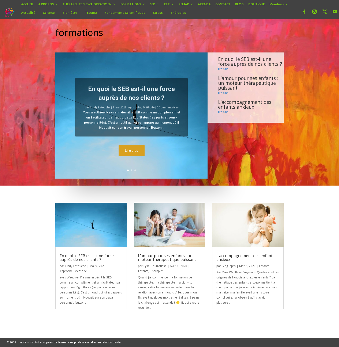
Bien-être (70, 12)
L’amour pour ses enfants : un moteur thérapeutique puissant (248, 83)
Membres (276, 4)
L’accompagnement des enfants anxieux (244, 104)
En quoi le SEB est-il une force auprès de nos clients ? (250, 61)
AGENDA (204, 4)
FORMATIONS (130, 4)
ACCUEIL (27, 4)
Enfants (143, 271)
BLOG (239, 4)
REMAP (184, 4)
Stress (158, 12)
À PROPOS (46, 4)
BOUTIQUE (256, 4)
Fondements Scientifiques (125, 12)
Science (49, 12)
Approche (134, 116)
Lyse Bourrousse (155, 266)
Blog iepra (229, 266)
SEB (152, 4)
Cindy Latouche (100, 116)
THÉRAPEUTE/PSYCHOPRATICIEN (87, 4)
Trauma (91, 12)
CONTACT (222, 4)
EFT (167, 4)
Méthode (149, 116)
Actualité (28, 12)
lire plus (223, 69)
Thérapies (178, 12)
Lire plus (131, 160)
